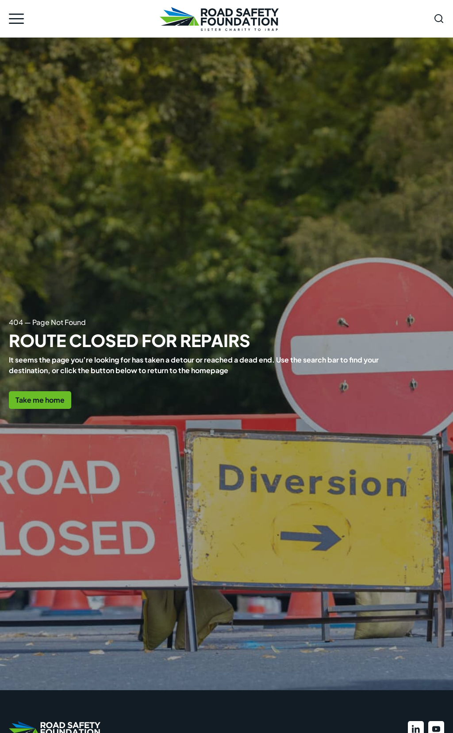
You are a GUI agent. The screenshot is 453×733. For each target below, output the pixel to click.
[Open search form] (439, 18)
